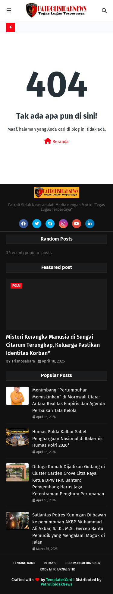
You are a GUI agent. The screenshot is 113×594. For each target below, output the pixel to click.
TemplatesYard (59, 579)
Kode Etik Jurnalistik (57, 569)
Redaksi (50, 563)
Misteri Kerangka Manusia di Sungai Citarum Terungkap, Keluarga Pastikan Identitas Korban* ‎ (53, 345)
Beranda (56, 141)
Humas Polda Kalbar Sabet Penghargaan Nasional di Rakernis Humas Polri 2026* (67, 438)
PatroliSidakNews (56, 584)
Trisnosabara (23, 361)
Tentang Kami (24, 563)
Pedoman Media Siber (82, 563)
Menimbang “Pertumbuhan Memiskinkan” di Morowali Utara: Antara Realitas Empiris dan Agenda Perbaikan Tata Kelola (68, 400)
